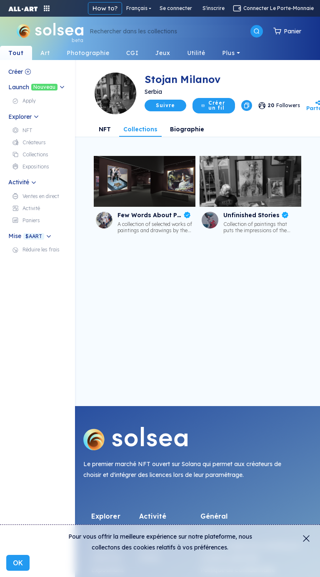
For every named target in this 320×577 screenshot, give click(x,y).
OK (18, 563)
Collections (140, 129)
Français (137, 8)
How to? (105, 8)
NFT (105, 129)
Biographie (187, 129)
